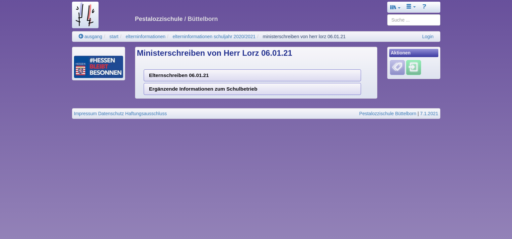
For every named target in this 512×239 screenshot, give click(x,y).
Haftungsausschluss (146, 113)
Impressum (85, 113)
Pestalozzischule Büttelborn (387, 113)
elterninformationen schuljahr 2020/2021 (214, 36)
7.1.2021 (429, 113)
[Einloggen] (413, 67)
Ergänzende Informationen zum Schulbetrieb (203, 89)
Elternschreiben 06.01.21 (179, 75)
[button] (395, 7)
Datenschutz (111, 113)
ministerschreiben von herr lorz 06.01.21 (304, 36)
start (114, 36)
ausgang (91, 36)
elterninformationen (146, 36)
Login (427, 36)
